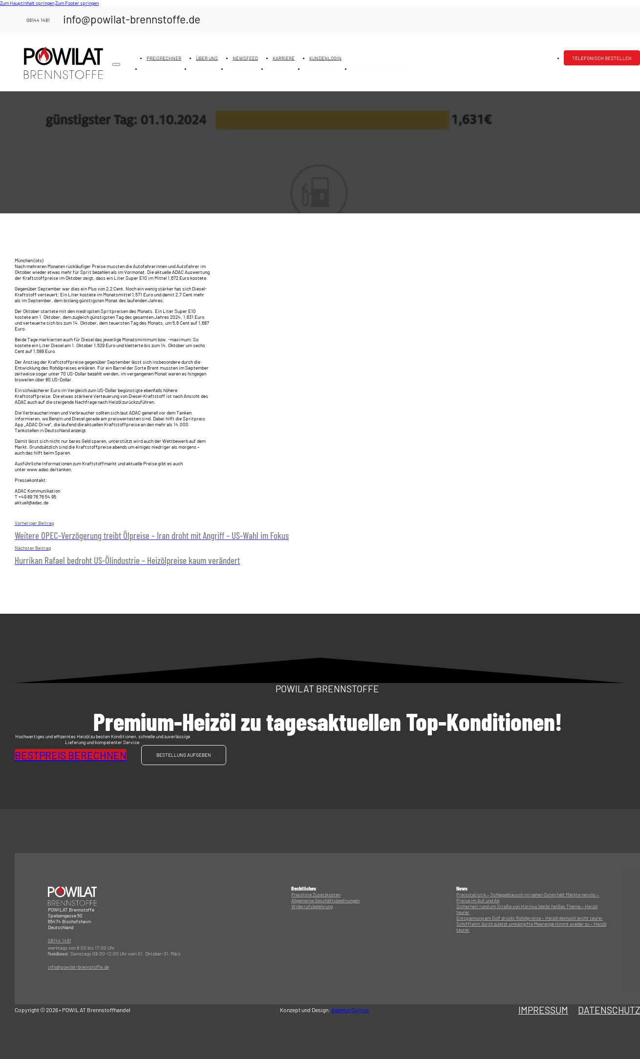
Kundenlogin (325, 58)
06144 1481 (59, 941)
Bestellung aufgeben (183, 755)
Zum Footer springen (77, 3)
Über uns (207, 58)
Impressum (543, 1010)
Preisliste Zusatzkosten (316, 894)
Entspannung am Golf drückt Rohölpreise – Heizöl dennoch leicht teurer (529, 918)
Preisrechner (164, 58)
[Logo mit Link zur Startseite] (63, 63)
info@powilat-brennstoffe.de (78, 967)
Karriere (284, 58)
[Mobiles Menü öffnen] (116, 64)
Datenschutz (609, 1010)
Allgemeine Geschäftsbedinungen (325, 900)
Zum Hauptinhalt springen (27, 3)
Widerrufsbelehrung (312, 906)
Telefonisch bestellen (602, 58)
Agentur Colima (350, 1010)
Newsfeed (245, 58)
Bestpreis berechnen (71, 755)
